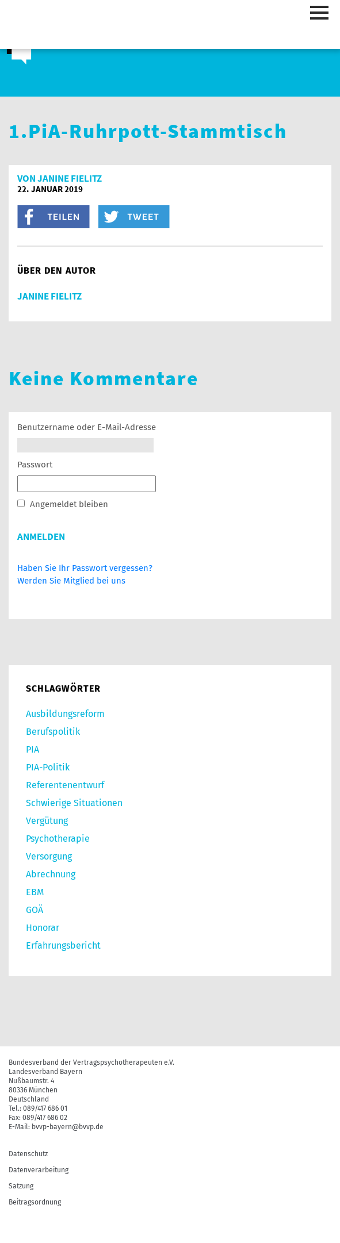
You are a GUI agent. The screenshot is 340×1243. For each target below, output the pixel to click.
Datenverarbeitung (38, 1170)
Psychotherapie (58, 838)
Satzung (21, 1186)
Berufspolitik (53, 731)
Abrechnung (50, 874)
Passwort (34, 464)
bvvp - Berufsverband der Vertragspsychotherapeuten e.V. (58, 27)
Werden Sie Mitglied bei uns (71, 581)
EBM (35, 892)
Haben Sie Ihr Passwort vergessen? (84, 568)
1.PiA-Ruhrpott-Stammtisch (148, 131)
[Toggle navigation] (321, 13)
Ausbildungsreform (65, 713)
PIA (32, 749)
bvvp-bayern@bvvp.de (68, 1127)
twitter (134, 216)
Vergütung (47, 820)
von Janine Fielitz (59, 178)
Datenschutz (28, 1154)
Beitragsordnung (35, 1202)
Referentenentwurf (65, 785)
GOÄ (34, 909)
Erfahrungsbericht (63, 945)
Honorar (42, 927)
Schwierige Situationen (74, 802)
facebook (53, 216)
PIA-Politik (48, 767)
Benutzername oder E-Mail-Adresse (86, 427)
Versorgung (49, 856)
